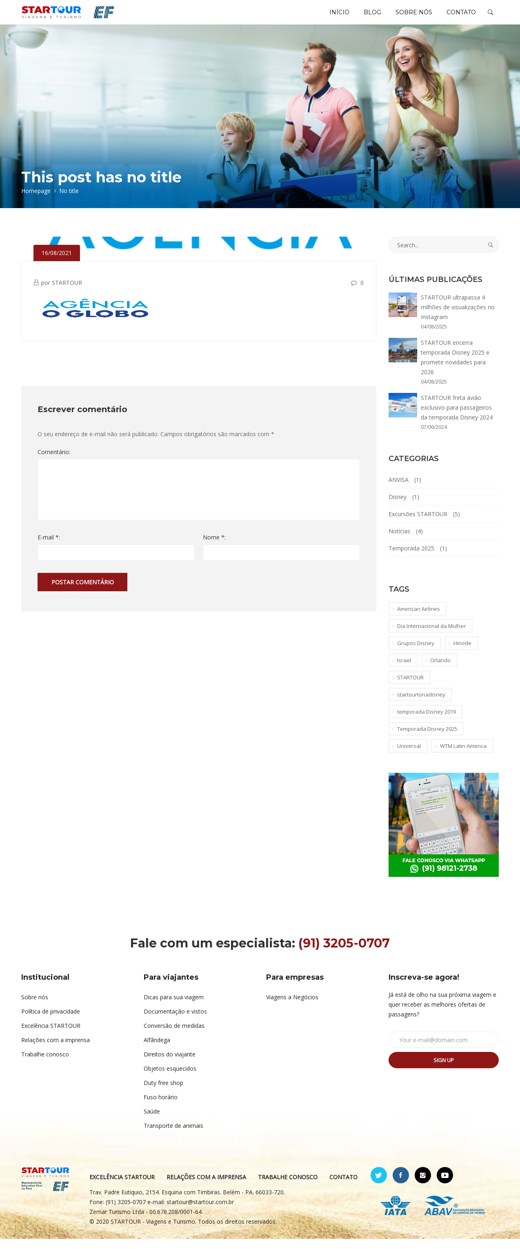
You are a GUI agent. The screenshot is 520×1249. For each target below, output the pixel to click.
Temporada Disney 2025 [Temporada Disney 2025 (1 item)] (427, 739)
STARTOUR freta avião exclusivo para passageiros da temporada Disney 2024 (457, 417)
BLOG (363, 17)
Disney (398, 507)
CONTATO (459, 17)
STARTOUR (67, 293)
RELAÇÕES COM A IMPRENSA (207, 1187)
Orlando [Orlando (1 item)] (440, 670)
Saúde (152, 1121)
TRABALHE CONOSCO (288, 1187)
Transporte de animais (173, 1136)
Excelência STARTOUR (50, 1036)
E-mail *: (49, 547)
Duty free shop (163, 1093)
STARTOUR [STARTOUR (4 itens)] (410, 687)
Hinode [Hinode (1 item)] (462, 653)
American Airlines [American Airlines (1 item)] (418, 619)
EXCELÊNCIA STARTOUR (122, 1187)
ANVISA (399, 490)
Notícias (399, 541)
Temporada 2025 (411, 558)
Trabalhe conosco (45, 1064)
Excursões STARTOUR (418, 524)
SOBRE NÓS (408, 17)
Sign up (443, 1070)
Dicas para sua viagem (174, 1007)
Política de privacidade (50, 1021)
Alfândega (157, 1050)
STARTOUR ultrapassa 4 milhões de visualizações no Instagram (458, 317)
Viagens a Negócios (292, 1007)
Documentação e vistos (175, 1021)
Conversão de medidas (174, 1036)
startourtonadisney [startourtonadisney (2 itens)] (421, 704)
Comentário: (54, 462)
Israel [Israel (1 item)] (404, 670)
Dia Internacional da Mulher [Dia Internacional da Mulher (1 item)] (431, 636)
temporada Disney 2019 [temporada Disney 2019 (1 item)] (426, 721)
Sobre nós (34, 1007)
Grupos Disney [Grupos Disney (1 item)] (415, 653)
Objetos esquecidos (170, 1079)
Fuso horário (161, 1107)
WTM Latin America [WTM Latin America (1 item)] (463, 756)
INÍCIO (327, 17)
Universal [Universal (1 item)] (409, 756)
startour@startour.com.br (200, 1212)
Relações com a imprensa (55, 1050)
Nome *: (214, 547)
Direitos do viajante (170, 1064)
